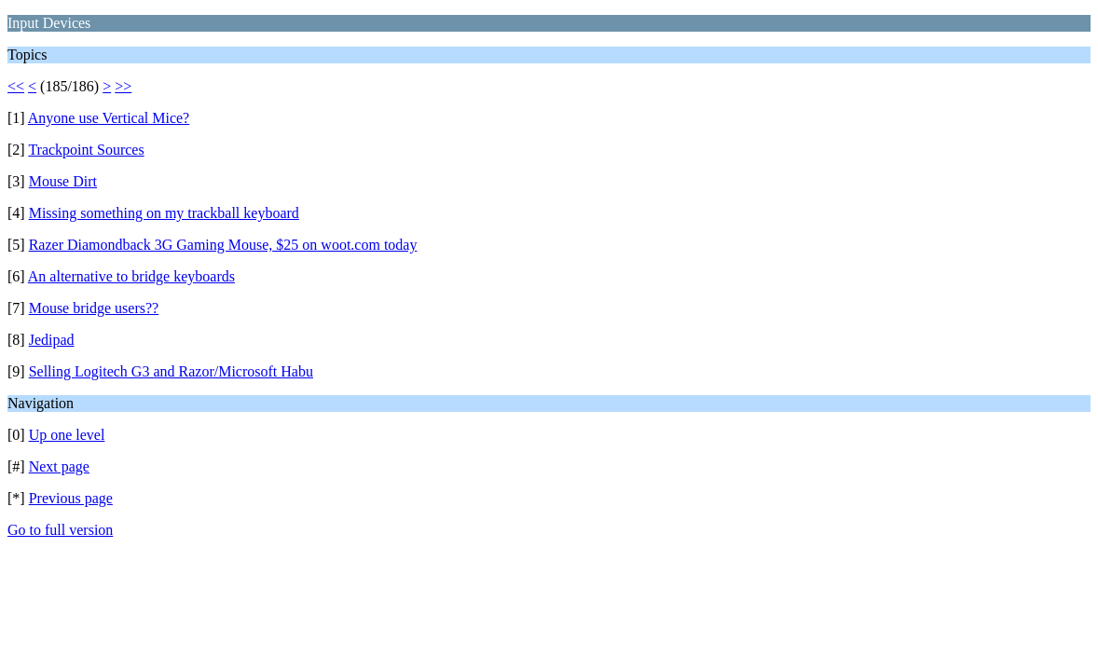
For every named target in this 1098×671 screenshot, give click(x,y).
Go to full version (60, 530)
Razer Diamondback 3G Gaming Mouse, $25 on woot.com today (223, 245)
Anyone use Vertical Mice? (108, 118)
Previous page (71, 498)
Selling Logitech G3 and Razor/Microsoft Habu (171, 371)
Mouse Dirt (63, 181)
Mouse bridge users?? (94, 308)
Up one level (67, 435)
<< (15, 86)
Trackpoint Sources (86, 149)
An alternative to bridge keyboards (131, 276)
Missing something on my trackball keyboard (164, 213)
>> (123, 86)
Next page (59, 466)
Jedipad (52, 340)
